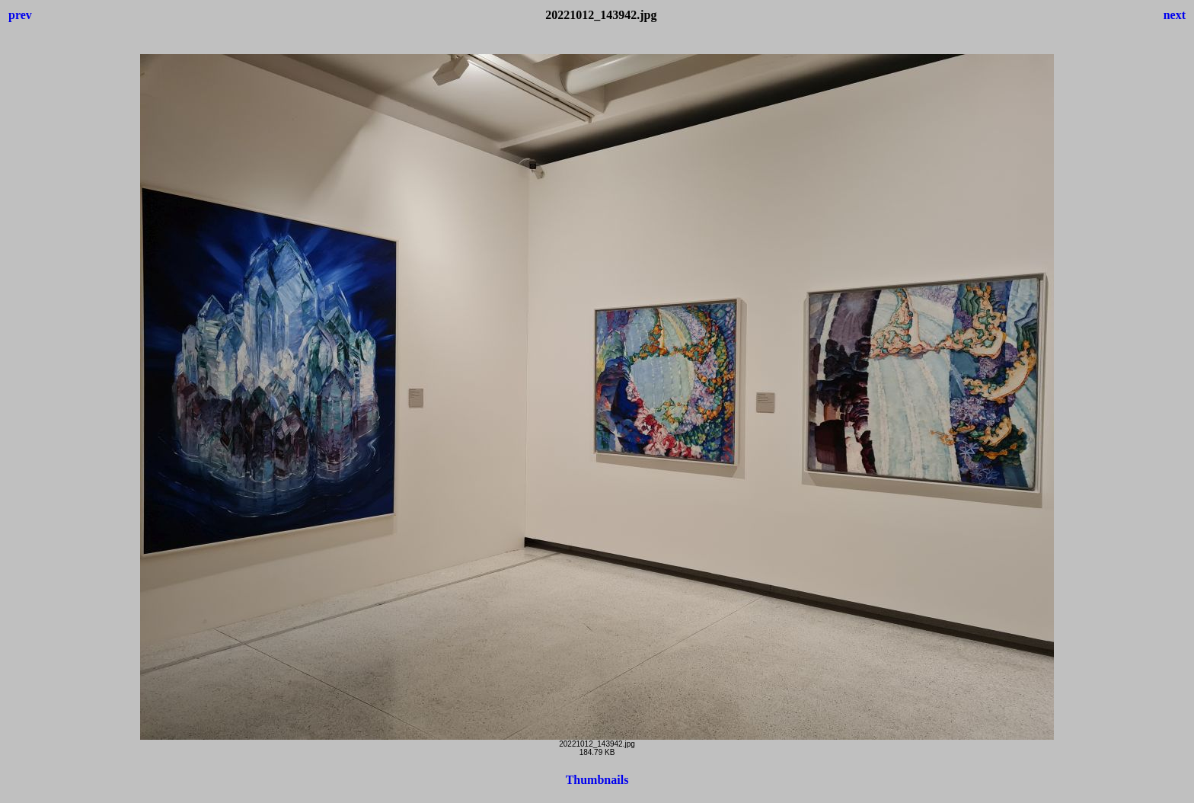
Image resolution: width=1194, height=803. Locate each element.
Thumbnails (597, 779)
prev (20, 14)
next (1175, 14)
